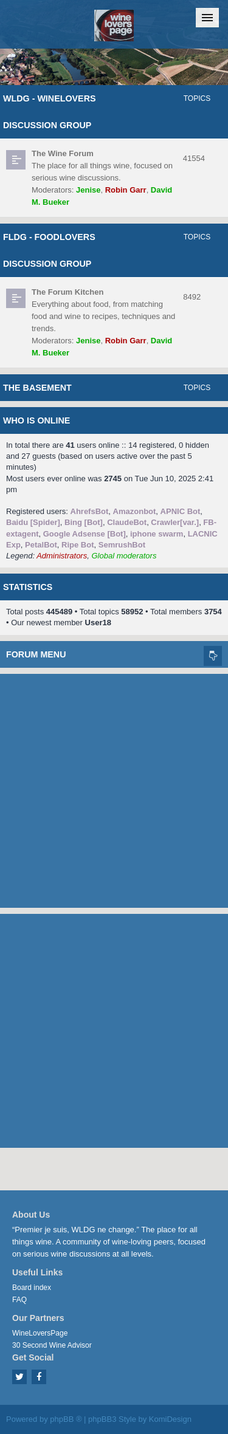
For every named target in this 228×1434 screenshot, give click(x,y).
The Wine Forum (63, 153)
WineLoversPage (39, 1333)
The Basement (37, 388)
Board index (31, 1287)
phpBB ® (65, 1419)
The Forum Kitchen (67, 292)
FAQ (19, 1299)
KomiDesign (170, 1419)
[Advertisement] (114, 788)
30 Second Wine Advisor (52, 1345)
